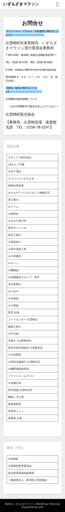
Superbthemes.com (33, 507)
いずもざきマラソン (21, 4)
